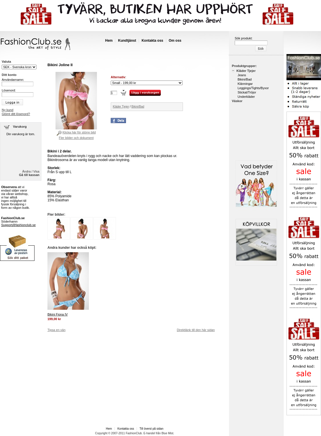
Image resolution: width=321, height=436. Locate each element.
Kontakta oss (152, 41)
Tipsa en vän (56, 330)
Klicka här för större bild (79, 132)
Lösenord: (9, 90)
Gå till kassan (29, 175)
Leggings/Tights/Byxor (253, 88)
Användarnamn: (13, 79)
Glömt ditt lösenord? (16, 114)
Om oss (175, 41)
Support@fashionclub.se (18, 225)
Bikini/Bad (137, 106)
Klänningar (245, 83)
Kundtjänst (127, 41)
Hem (108, 41)
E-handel (149, 433)
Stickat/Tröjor (247, 92)
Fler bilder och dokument (76, 137)
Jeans (242, 75)
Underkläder (246, 96)
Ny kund (7, 110)
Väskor (237, 101)
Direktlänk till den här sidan (196, 330)
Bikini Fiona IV (57, 314)
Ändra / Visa (30, 171)
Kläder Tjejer (121, 106)
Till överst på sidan (151, 428)
